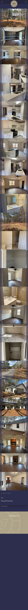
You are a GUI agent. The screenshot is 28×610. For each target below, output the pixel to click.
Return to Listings (6, 493)
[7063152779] (26, 2)
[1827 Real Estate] (14, 3)
